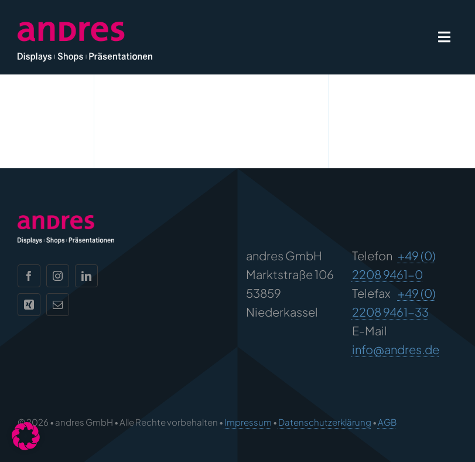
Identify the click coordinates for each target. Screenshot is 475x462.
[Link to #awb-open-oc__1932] (444, 37)
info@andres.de (395, 349)
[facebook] (29, 275)
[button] (26, 436)
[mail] (57, 304)
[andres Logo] (85, 27)
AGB (387, 421)
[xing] (29, 304)
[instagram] (57, 275)
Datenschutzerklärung (324, 421)
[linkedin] (86, 275)
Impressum (248, 421)
